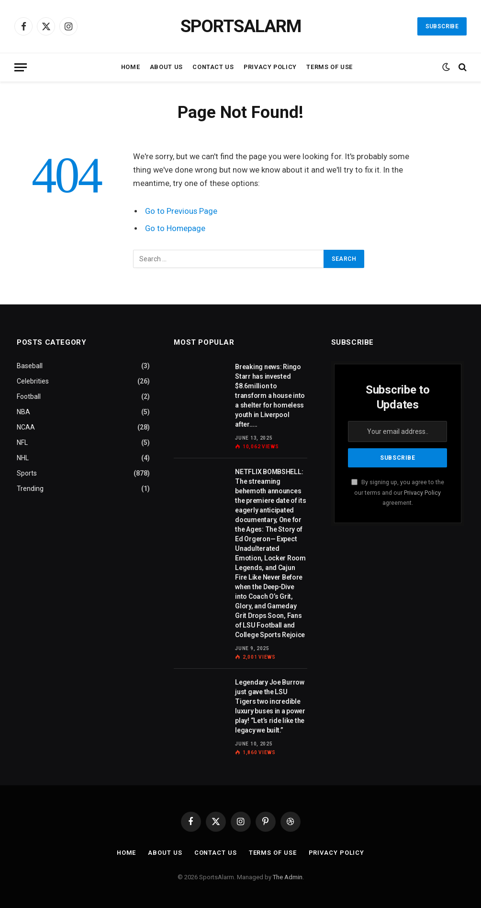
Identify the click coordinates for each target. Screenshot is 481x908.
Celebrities (33, 381)
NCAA (26, 427)
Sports (27, 473)
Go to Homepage (175, 228)
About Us (166, 66)
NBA (23, 412)
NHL (23, 458)
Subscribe (442, 26)
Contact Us (213, 66)
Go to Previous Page (181, 211)
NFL (22, 442)
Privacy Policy (270, 66)
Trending (30, 488)
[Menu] (20, 67)
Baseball (30, 366)
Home (130, 66)
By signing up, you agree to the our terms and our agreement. (397, 492)
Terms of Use (329, 66)
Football (29, 396)
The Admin (287, 877)
